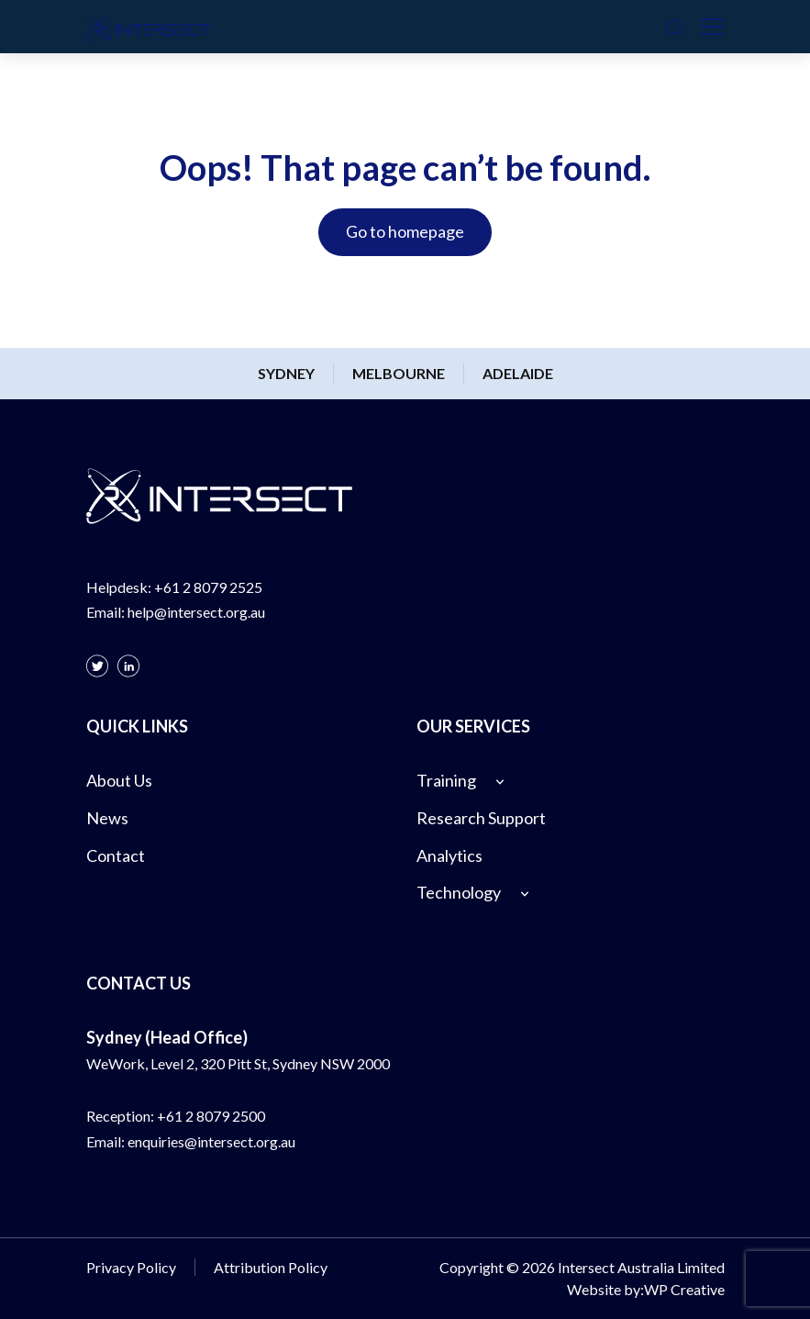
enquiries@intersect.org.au (211, 1141)
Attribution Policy (270, 1267)
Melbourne (398, 373)
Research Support (481, 818)
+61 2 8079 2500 (211, 1115)
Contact (115, 855)
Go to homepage (405, 231)
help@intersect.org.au (196, 611)
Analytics (449, 855)
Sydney (286, 373)
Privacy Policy (131, 1267)
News (107, 818)
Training (446, 780)
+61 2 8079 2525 (208, 587)
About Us (119, 780)
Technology (458, 892)
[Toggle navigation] (713, 27)
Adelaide (518, 373)
